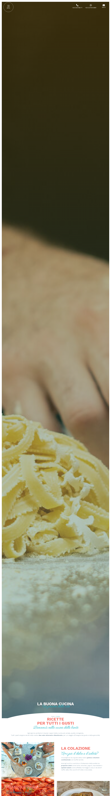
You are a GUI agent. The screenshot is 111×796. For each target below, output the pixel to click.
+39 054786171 (77, 8)
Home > (53, 716)
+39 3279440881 (90, 8)
